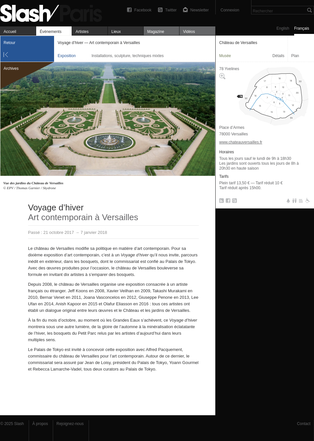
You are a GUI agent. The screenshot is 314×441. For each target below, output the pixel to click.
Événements (51, 31)
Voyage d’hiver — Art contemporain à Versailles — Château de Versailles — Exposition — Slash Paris (53, 12)
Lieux (116, 31)
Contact (303, 423)
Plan (295, 55)
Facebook (142, 10)
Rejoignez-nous (69, 423)
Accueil (10, 31)
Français (301, 28)
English (283, 28)
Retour (9, 42)
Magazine (155, 31)
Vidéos (189, 31)
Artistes (82, 31)
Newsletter (199, 10)
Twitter (171, 10)
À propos (40, 423)
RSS (220, 202)
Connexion (230, 10)
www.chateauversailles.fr (240, 142)
